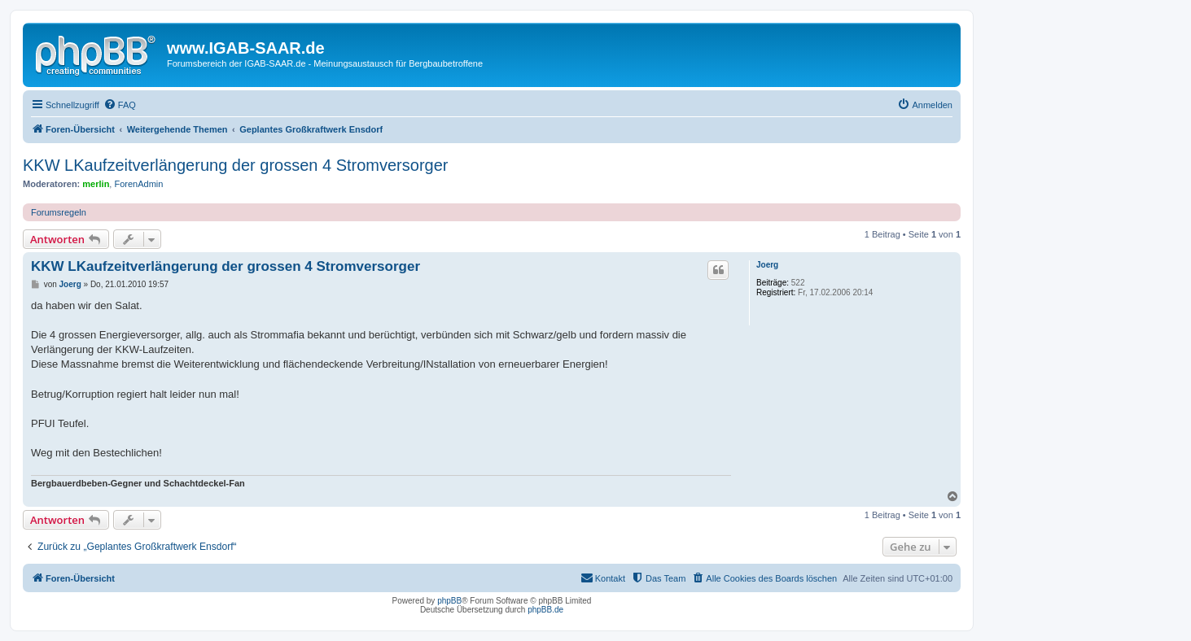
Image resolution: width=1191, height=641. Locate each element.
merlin (95, 184)
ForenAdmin (138, 184)
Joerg (767, 264)
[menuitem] (119, 105)
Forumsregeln (58, 212)
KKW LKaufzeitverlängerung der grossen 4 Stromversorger (235, 165)
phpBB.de (545, 609)
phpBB (449, 600)
